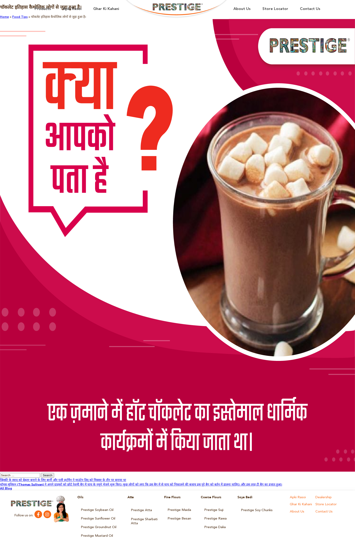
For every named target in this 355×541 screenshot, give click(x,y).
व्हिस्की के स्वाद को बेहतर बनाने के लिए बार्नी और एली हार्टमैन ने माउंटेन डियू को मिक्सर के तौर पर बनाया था (63, 480)
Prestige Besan (178, 515)
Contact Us (310, 9)
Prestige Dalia (214, 522)
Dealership (323, 497)
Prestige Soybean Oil (96, 509)
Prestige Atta (140, 509)
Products (43, 9)
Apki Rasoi (72, 9)
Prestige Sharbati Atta (143, 517)
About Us (242, 9)
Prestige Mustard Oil (95, 529)
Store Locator (275, 9)
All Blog (6, 488)
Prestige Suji (213, 509)
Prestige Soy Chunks (256, 509)
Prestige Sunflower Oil (97, 515)
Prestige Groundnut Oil (98, 522)
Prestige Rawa (214, 515)
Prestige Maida (178, 509)
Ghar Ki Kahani (106, 9)
